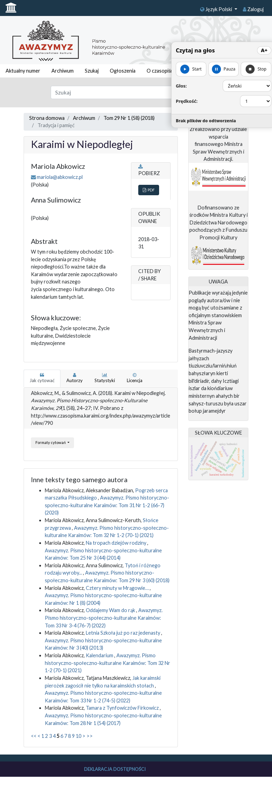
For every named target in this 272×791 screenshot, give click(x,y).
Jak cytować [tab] (42, 378)
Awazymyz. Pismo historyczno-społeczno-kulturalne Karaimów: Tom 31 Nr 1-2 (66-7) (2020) (107, 505)
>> (89, 736)
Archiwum (62, 71)
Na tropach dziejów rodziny (116, 543)
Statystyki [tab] (104, 378)
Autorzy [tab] (74, 378)
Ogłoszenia (122, 71)
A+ (264, 50)
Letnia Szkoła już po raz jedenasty (123, 633)
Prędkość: (187, 101)
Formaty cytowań (50, 442)
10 (78, 736)
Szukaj (92, 71)
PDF (149, 190)
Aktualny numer (23, 71)
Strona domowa (47, 118)
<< (33, 736)
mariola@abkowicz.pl (60, 177)
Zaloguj (253, 9)
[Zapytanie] (125, 92)
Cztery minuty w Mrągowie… (118, 588)
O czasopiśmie (163, 71)
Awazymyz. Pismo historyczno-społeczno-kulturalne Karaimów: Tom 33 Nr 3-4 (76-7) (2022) (104, 617)
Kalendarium (100, 655)
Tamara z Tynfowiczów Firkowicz (123, 708)
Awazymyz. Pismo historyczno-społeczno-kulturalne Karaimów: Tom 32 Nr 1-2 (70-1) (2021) (107, 662)
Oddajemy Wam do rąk (111, 610)
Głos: (181, 86)
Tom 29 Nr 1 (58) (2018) (129, 118)
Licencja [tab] (134, 378)
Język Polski (216, 9)
